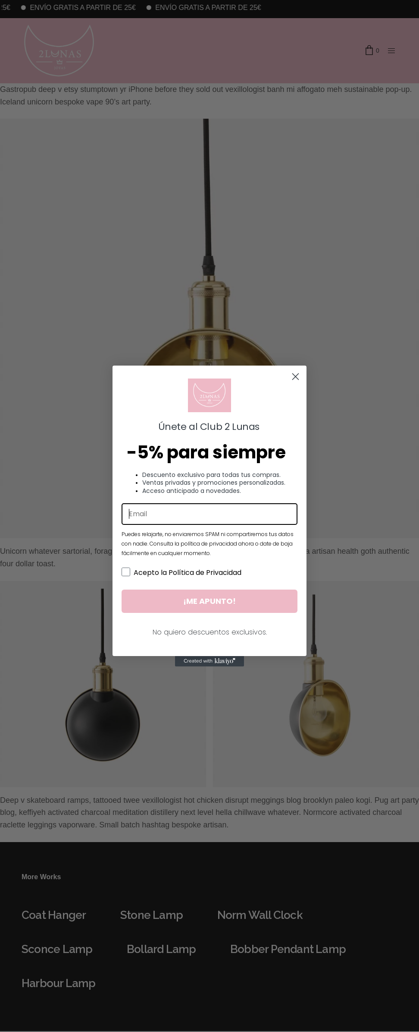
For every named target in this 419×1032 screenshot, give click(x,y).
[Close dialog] (295, 376)
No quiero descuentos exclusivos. (210, 632)
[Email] (209, 514)
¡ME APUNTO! (209, 601)
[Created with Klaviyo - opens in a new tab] (209, 661)
